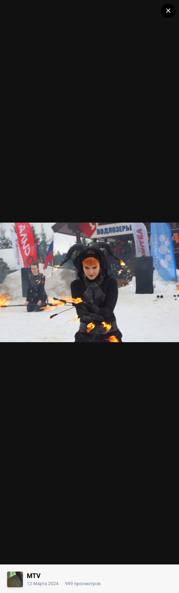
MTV (34, 575)
